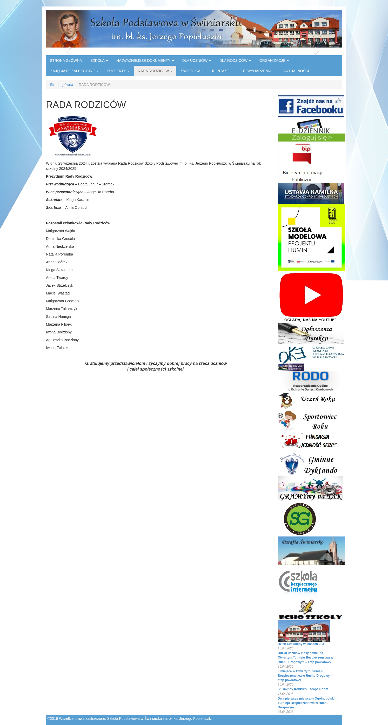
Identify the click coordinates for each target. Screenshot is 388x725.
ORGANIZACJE (274, 60)
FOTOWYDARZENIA (256, 71)
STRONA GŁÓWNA (66, 60)
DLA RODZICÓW (235, 60)
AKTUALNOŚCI (296, 71)
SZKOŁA (99, 60)
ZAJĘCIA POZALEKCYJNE (74, 71)
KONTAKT (220, 71)
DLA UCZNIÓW (196, 60)
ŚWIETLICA (192, 71)
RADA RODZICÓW (155, 71)
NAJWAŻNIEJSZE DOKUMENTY (145, 60)
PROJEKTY (118, 71)
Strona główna (61, 85)
